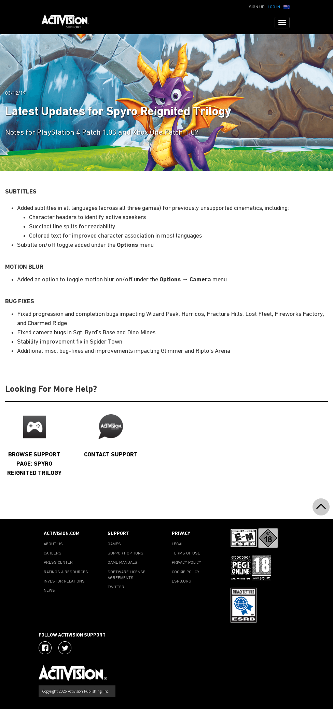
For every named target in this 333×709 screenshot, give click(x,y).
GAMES (114, 544)
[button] (286, 6)
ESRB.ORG (181, 581)
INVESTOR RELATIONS (64, 581)
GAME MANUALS (122, 563)
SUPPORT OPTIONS (125, 553)
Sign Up (256, 7)
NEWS (49, 591)
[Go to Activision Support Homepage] (68, 22)
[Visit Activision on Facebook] (45, 647)
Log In (274, 7)
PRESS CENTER (58, 563)
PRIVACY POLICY (186, 563)
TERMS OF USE (186, 553)
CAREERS (52, 553)
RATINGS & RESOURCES (66, 572)
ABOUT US (53, 544)
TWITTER (116, 587)
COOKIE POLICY (185, 572)
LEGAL (177, 544)
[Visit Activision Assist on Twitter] (64, 647)
